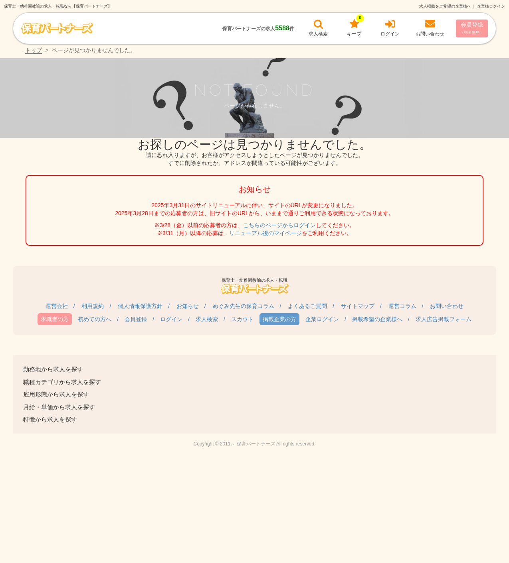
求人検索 (207, 319)
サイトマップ (357, 306)
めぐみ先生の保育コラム (243, 306)
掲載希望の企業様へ (377, 319)
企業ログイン (322, 319)
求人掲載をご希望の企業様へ (445, 6)
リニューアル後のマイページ (265, 233)
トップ (33, 50)
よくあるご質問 (307, 306)
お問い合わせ (446, 306)
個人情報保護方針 (140, 306)
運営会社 (57, 306)
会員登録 (472, 28)
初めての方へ (94, 319)
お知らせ (187, 306)
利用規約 (92, 306)
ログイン (171, 319)
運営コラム (402, 306)
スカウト (242, 319)
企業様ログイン (491, 6)
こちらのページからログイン (279, 225)
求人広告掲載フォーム (443, 319)
